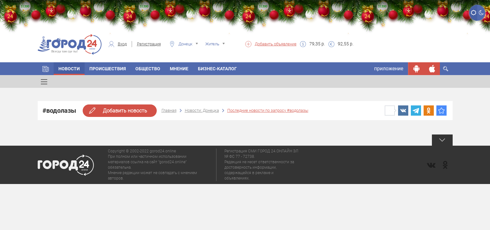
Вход (122, 44)
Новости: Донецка (202, 110)
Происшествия (107, 68)
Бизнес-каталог (217, 68)
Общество (147, 68)
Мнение (179, 68)
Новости (69, 68)
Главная (169, 110)
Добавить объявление (276, 44)
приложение (388, 68)
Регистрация (149, 44)
